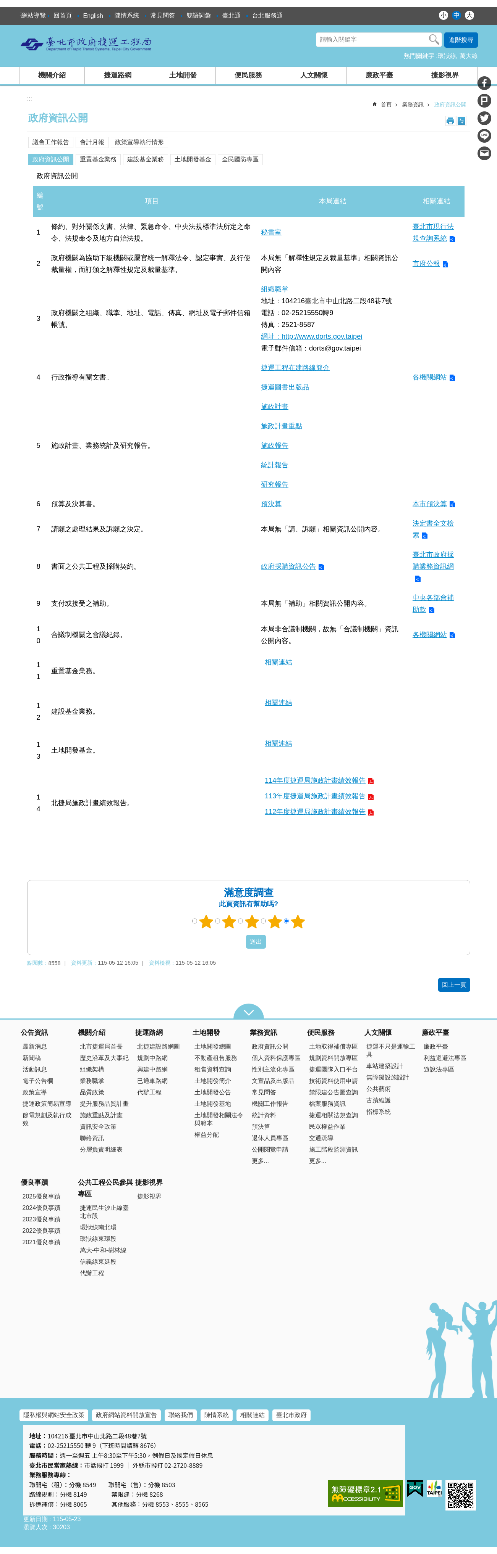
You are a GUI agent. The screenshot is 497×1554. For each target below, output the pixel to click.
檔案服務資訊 (327, 1103)
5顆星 (297, 921)
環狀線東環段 (98, 1238)
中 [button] (456, 15)
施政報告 (274, 445)
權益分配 (206, 1134)
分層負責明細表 (101, 1149)
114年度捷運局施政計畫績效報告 (315, 780)
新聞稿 (32, 1058)
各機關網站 (430, 377)
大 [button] (469, 15)
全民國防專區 (240, 159)
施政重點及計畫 (101, 1115)
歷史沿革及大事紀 (104, 1058)
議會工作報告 (50, 142)
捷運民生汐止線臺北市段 (104, 1212)
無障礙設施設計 (387, 1077)
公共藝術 (378, 1089)
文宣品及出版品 (273, 1081)
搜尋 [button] (434, 39)
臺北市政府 (291, 1415)
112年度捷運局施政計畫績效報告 (315, 812)
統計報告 (274, 465)
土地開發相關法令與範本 (218, 1119)
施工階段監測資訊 (333, 1149)
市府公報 (426, 263)
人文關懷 (314, 75)
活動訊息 (35, 1069)
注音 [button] (461, 121)
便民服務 (248, 75)
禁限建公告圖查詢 (333, 1092)
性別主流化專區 (273, 1069)
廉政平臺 (379, 75)
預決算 (271, 504)
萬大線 (469, 56)
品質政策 (92, 1092)
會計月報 (92, 142)
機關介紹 (52, 75)
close (248, 1011)
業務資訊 (413, 104)
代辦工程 (149, 1092)
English (93, 16)
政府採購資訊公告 (288, 566)
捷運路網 (117, 75)
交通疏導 (321, 1138)
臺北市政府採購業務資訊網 (433, 560)
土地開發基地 (212, 1103)
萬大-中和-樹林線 (103, 1250)
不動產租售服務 (215, 1058)
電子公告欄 (38, 1081)
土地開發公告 (212, 1092)
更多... (260, 1161)
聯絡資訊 (92, 1138)
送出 (239, 942)
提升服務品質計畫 (104, 1103)
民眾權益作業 (327, 1126)
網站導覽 (33, 15)
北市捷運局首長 (101, 1046)
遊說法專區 (439, 1069)
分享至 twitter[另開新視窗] (484, 118)
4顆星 (274, 921)
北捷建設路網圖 (158, 1046)
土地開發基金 (193, 159)
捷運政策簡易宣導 (47, 1103)
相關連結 (278, 662)
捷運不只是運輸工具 (390, 1050)
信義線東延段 (98, 1261)
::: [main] (29, 98)
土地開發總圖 (212, 1046)
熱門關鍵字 (419, 56)
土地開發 (183, 75)
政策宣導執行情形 (139, 142)
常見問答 (163, 15)
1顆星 (206, 921)
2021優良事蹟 (42, 1242)
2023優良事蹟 (42, 1219)
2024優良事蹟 (42, 1208)
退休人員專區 (270, 1138)
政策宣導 (35, 1092)
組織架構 (92, 1069)
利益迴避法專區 (445, 1058)
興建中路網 (152, 1069)
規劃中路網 (152, 1058)
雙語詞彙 (198, 15)
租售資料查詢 (212, 1069)
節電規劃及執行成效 (47, 1119)
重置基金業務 (98, 159)
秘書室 (271, 232)
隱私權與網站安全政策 (53, 1415)
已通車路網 (152, 1081)
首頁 (386, 104)
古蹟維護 (378, 1100)
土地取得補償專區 (333, 1046)
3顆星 (251, 921)
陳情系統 (127, 15)
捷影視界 (445, 75)
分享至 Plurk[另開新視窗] (484, 101)
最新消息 (35, 1046)
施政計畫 (274, 406)
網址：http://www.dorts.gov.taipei (311, 336)
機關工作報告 (270, 1103)
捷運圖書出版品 (285, 387)
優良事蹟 (34, 1182)
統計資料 (264, 1115)
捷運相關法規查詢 (333, 1115)
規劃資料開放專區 (333, 1058)
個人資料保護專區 (276, 1058)
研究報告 (274, 484)
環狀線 (447, 56)
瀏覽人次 (35, 1527)
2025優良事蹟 (42, 1196)
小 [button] (443, 15)
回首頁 (62, 15)
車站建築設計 (384, 1066)
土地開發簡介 (212, 1081)
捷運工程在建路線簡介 (295, 368)
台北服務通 (267, 15)
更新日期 (35, 1519)
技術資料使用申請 (333, 1081)
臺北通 (231, 15)
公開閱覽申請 (270, 1149)
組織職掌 (274, 289)
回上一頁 (454, 984)
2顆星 (229, 921)
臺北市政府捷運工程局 (86, 44)
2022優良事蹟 (42, 1230)
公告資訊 (34, 1032)
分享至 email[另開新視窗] (484, 153)
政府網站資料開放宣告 (126, 1415)
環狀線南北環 (98, 1227)
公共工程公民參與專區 (105, 1188)
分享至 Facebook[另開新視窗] (484, 83)
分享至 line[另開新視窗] (484, 136)
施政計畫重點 (281, 426)
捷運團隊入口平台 (333, 1069)
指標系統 (378, 1111)
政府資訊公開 (450, 104)
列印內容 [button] (450, 121)
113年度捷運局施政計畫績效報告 (315, 796)
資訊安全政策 (98, 1126)
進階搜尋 (461, 40)
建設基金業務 (145, 159)
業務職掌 (92, 1081)
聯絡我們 (180, 1415)
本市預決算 (430, 504)
